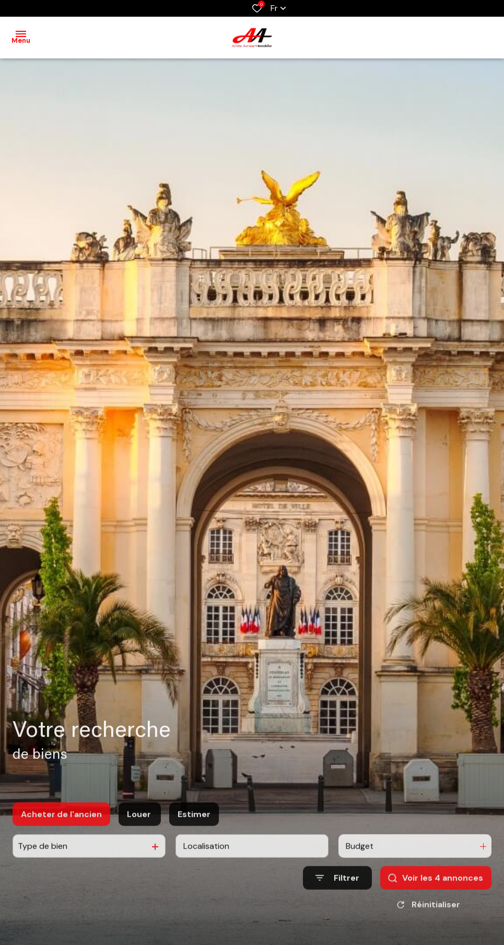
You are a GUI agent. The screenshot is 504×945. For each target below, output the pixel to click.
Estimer (194, 833)
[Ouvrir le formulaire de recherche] (337, 896)
